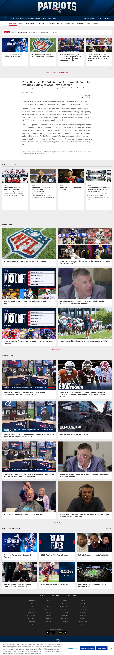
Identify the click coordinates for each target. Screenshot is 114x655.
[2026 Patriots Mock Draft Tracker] (57, 574)
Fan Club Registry (82, 606)
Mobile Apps (83, 615)
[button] (52, 67)
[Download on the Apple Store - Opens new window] (50, 632)
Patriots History (31, 618)
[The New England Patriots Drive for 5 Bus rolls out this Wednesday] (99, 185)
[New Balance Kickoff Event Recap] (85, 419)
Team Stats (48, 612)
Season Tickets (64, 609)
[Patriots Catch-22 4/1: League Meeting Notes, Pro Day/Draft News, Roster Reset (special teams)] (29, 420)
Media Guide (83, 618)
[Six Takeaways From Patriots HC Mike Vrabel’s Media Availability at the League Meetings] (85, 287)
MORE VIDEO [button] (57, 522)
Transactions (48, 615)
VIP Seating (65, 612)
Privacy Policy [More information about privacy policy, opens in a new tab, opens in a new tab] (38, 653)
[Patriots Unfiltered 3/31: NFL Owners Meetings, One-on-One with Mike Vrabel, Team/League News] (29, 460)
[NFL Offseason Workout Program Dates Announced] (43, 49)
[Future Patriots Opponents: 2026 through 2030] (94, 575)
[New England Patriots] (57, 641)
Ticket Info (64, 603)
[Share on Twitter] (82, 97)
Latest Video (32, 606)
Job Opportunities (82, 621)
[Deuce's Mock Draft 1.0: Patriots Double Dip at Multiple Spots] (29, 287)
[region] (57, 648)
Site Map (32, 624)
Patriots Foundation (31, 615)
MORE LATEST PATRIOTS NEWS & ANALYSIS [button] (57, 72)
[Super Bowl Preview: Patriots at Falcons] (15, 184)
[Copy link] (89, 96)
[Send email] (86, 97)
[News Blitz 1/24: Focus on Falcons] (71, 182)
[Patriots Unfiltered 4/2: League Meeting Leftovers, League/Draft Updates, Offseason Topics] (71, 51)
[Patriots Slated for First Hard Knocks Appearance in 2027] (85, 326)
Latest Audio (32, 609)
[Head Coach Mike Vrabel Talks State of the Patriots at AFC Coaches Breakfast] (85, 460)
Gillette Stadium (65, 618)
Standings (48, 621)
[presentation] (111, 68)
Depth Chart (48, 606)
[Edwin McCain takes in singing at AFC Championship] (43, 184)
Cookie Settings (72, 648)
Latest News (32, 603)
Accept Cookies (102, 648)
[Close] (111, 648)
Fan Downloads (82, 612)
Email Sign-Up (82, 609)
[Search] (82, 18)
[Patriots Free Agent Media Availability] (94, 545)
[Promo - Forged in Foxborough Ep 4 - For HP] (15, 49)
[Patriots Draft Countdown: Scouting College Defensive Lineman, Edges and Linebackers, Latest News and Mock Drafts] (85, 379)
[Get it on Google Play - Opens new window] (62, 633)
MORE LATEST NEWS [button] (57, 349)
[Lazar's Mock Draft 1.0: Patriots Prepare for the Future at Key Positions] (29, 327)
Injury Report (48, 609)
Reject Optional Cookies (87, 648)
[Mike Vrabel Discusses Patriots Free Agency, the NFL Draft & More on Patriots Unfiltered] (85, 500)
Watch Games (65, 621)
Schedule (48, 618)
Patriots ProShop (83, 603)
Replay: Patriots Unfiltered (19, 32)
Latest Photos (31, 612)
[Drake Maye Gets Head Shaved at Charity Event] (29, 499)
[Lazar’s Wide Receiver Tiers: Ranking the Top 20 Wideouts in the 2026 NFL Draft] (99, 51)
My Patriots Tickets (64, 606)
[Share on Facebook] (79, 97)
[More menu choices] (57, 18)
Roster (48, 603)
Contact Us (82, 624)
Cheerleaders (32, 621)
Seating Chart (65, 615)
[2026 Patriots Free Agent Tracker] (57, 545)
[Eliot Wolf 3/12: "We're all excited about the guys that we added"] (19, 575)
